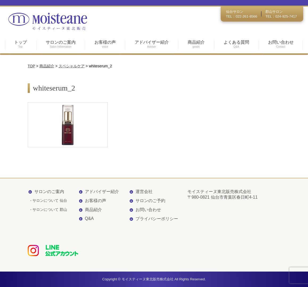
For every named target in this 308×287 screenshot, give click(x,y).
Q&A (89, 218)
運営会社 (144, 191)
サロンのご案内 (49, 191)
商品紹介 (93, 209)
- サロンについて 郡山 (48, 209)
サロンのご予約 (150, 200)
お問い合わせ (148, 209)
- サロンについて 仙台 (48, 200)
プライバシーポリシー (156, 218)
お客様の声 (95, 200)
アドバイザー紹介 (102, 191)
